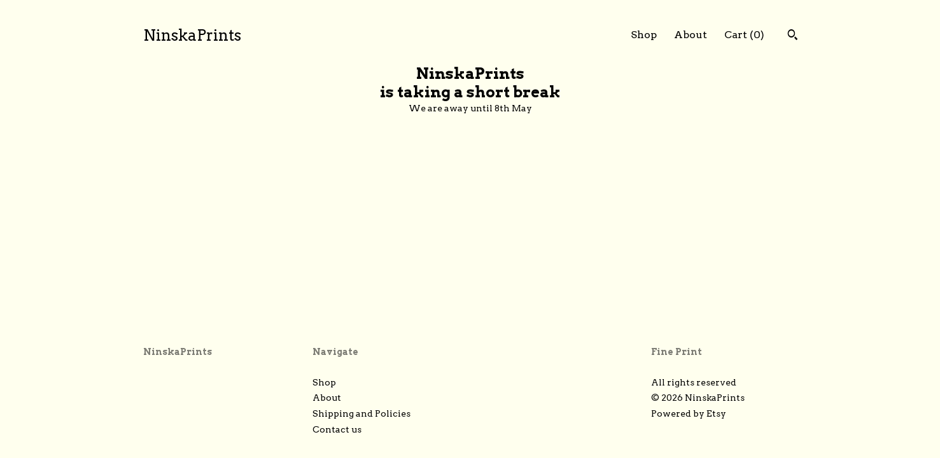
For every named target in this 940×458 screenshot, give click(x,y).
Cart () (744, 35)
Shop (644, 35)
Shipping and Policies (361, 413)
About (690, 35)
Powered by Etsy (688, 413)
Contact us (336, 429)
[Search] (792, 36)
